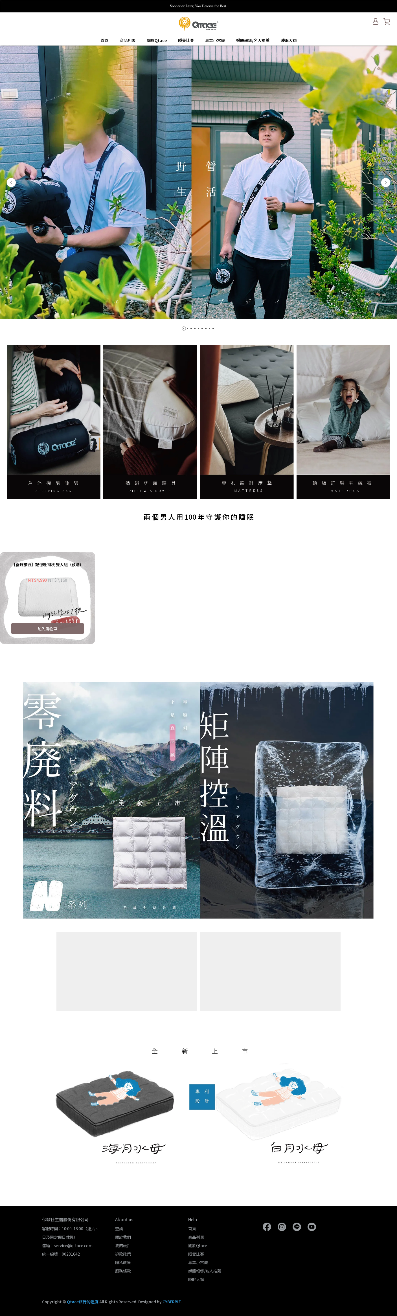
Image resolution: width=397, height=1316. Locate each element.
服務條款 (123, 1271)
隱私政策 (123, 1262)
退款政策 (123, 1254)
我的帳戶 (123, 1245)
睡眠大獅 (289, 40)
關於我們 (123, 1237)
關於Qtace (157, 40)
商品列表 (127, 40)
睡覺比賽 (186, 40)
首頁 (104, 40)
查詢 (119, 1228)
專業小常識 (215, 40)
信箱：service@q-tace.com (67, 1245)
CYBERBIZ (172, 1301)
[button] (11, 182)
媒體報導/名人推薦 (252, 40)
